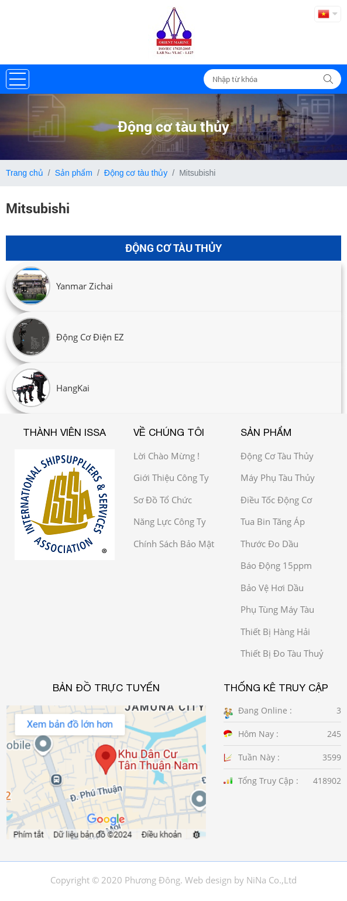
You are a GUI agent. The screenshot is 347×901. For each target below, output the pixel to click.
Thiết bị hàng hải (275, 631)
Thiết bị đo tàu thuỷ (282, 653)
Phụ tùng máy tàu (277, 609)
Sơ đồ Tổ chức (162, 500)
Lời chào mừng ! (166, 456)
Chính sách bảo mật (173, 544)
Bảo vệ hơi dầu (272, 587)
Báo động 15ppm (276, 565)
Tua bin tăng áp (273, 521)
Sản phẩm (73, 173)
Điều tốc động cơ (276, 500)
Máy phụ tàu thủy (278, 477)
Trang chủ (24, 173)
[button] (17, 79)
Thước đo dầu (269, 544)
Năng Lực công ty (169, 521)
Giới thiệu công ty (171, 477)
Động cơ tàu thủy (136, 173)
